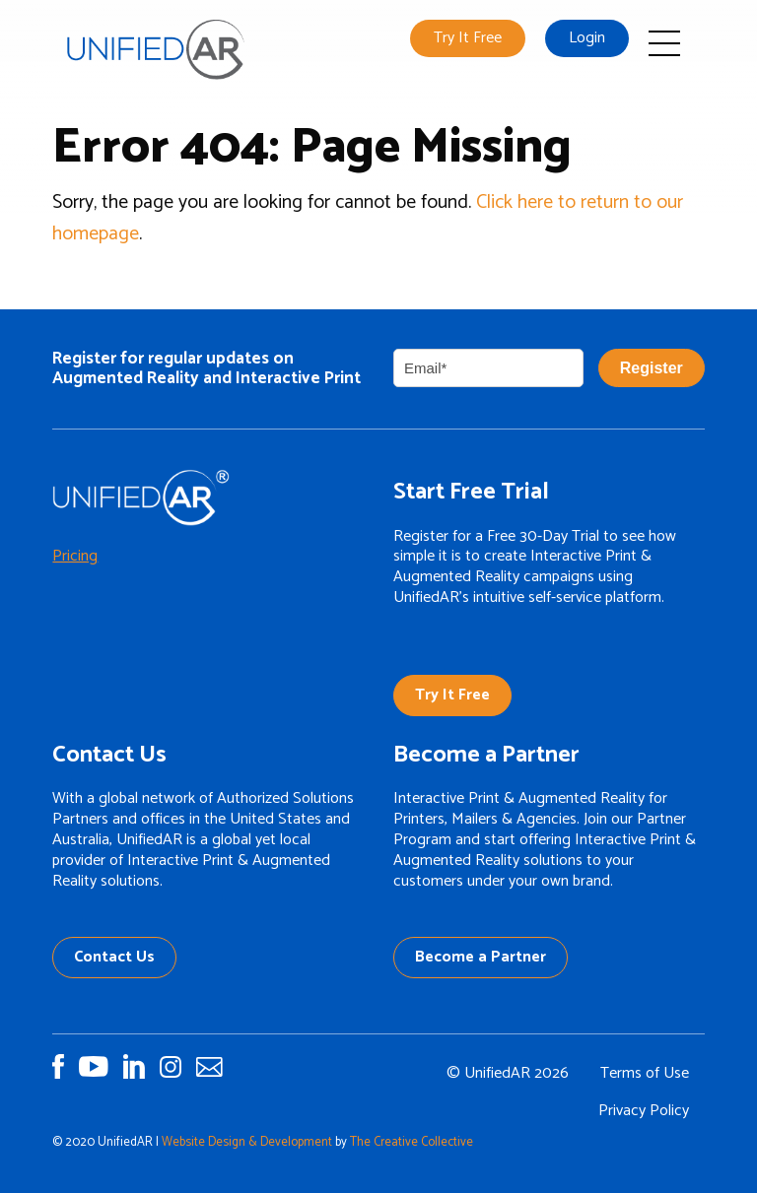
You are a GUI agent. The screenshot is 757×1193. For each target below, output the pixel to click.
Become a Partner (480, 957)
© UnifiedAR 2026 (508, 1073)
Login (587, 38)
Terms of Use (644, 1073)
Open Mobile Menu (664, 43)
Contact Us (114, 957)
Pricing (75, 556)
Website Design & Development (247, 1142)
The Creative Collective (411, 1142)
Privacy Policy (643, 1110)
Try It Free (468, 38)
